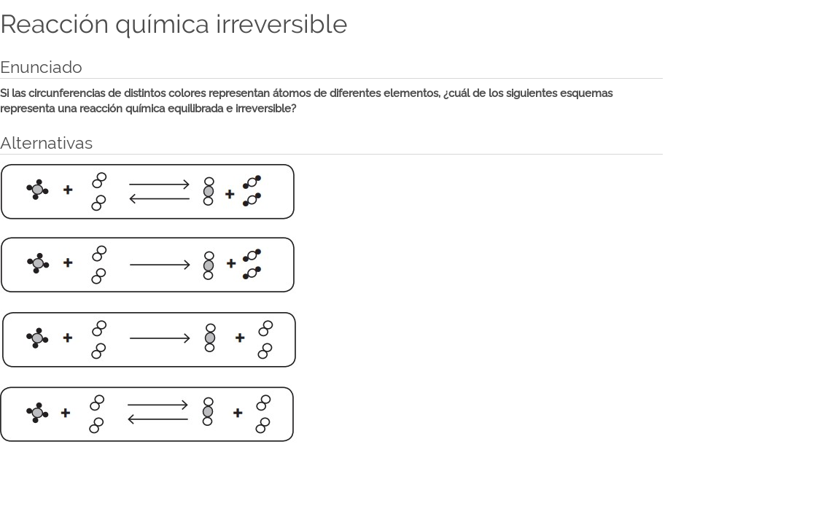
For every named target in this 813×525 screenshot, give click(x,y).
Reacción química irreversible (174, 24)
